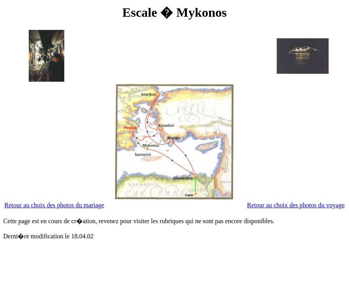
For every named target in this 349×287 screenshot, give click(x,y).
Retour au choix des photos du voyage (296, 205)
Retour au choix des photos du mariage (54, 205)
